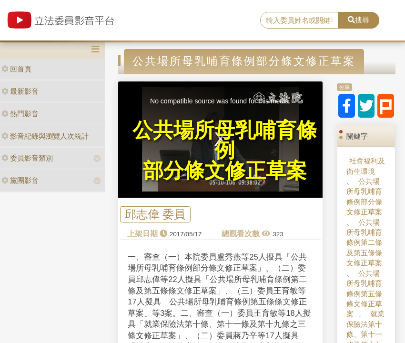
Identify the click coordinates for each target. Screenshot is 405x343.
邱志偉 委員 (155, 214)
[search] (299, 20)
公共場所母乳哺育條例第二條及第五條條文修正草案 (364, 242)
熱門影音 (20, 114)
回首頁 (16, 69)
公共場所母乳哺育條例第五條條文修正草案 (364, 293)
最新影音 (20, 91)
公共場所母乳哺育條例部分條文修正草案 (364, 196)
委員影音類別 (27, 158)
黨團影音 (20, 180)
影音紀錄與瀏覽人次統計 (45, 136)
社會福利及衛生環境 (365, 166)
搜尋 (358, 20)
